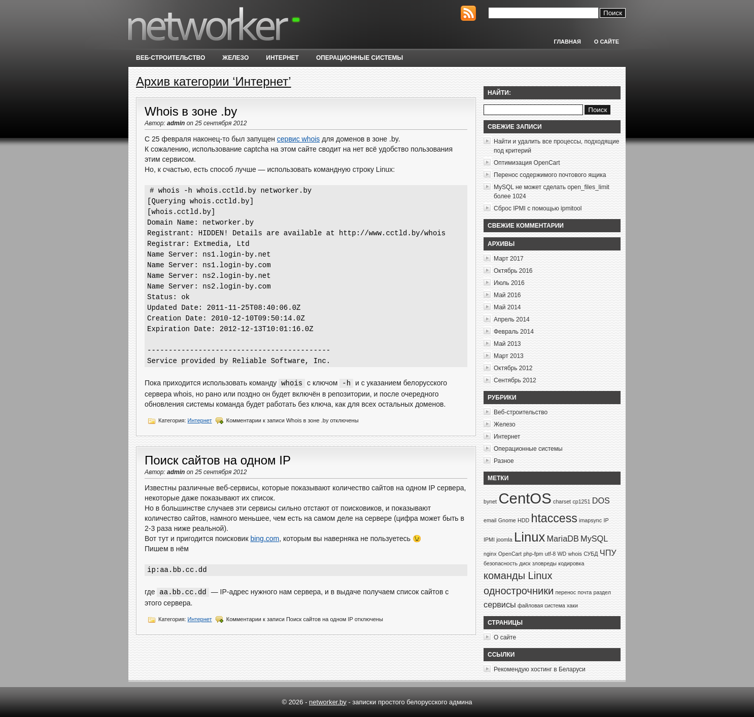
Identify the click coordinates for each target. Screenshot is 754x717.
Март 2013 (509, 356)
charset (562, 501)
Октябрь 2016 (513, 270)
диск (524, 563)
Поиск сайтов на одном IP (218, 460)
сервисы (500, 604)
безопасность (501, 563)
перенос (565, 592)
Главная (567, 42)
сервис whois (298, 139)
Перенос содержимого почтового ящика (550, 174)
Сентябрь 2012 (515, 380)
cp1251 (581, 501)
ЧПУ (608, 552)
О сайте (606, 42)
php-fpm (533, 554)
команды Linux (518, 575)
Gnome (507, 520)
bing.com (264, 538)
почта (584, 592)
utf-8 (550, 554)
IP (605, 520)
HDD (523, 520)
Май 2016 (507, 295)
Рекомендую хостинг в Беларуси (540, 669)
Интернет (282, 57)
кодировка (571, 563)
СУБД (591, 554)
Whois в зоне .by (191, 111)
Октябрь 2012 (513, 368)
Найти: (499, 92)
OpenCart (510, 554)
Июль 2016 (509, 282)
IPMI (489, 539)
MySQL (594, 538)
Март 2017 (509, 258)
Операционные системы (359, 57)
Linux (529, 537)
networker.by (328, 702)
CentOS (524, 498)
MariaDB (563, 538)
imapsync (590, 520)
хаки (572, 605)
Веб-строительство (170, 57)
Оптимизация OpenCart (527, 162)
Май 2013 (507, 343)
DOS (601, 500)
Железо (235, 57)
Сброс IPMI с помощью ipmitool (537, 208)
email (490, 520)
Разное (504, 460)
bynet (490, 501)
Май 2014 (507, 307)
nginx (490, 554)
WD (561, 554)
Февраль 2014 (514, 331)
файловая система (541, 605)
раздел (601, 592)
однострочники (519, 590)
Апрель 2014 (512, 319)
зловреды (544, 563)
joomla (504, 539)
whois (575, 554)
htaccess (554, 518)
